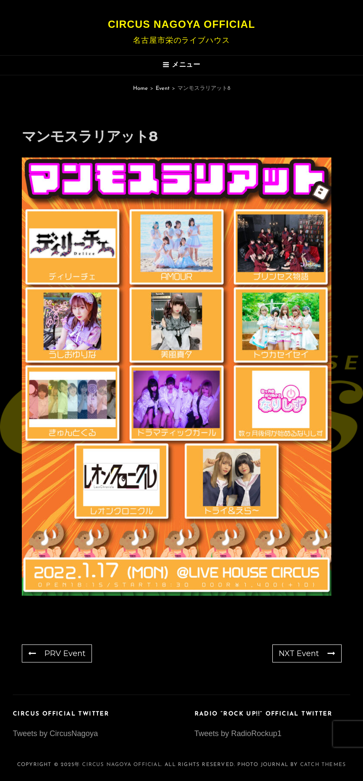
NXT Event (307, 653)
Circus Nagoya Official (181, 24)
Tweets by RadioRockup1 (238, 733)
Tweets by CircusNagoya (55, 733)
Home (140, 88)
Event (163, 88)
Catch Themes (323, 764)
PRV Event (57, 653)
